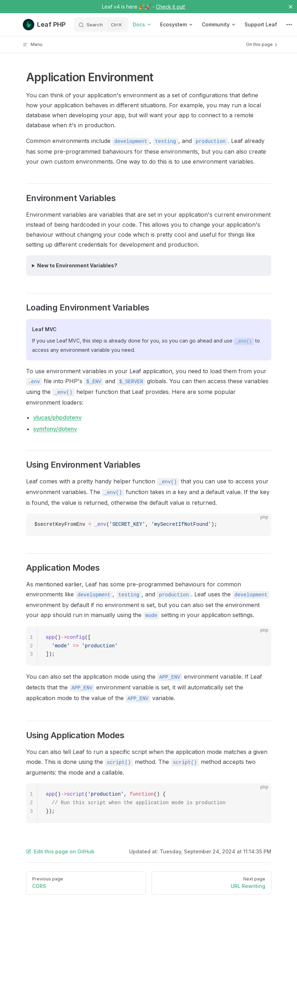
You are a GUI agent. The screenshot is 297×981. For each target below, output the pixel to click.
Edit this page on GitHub (60, 851)
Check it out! (170, 7)
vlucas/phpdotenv (57, 417)
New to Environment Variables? (77, 265)
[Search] (101, 24)
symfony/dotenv (55, 428)
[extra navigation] (289, 24)
